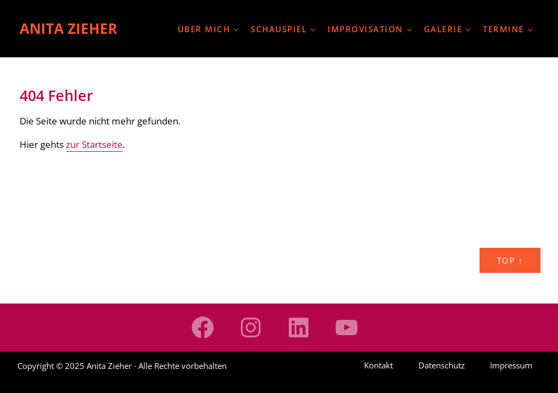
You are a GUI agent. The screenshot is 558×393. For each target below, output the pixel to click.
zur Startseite (94, 144)
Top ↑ (510, 260)
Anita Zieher (68, 28)
